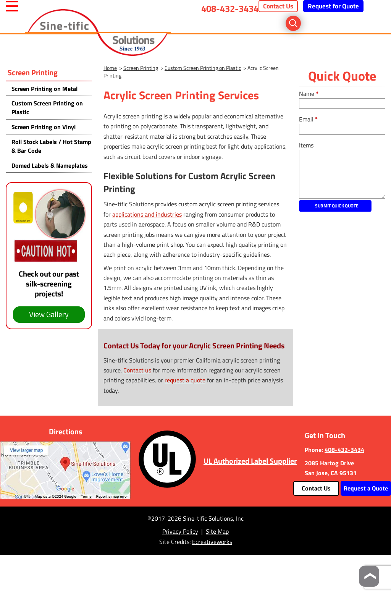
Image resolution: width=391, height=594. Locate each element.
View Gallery (49, 314)
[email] (342, 129)
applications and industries (147, 214)
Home (110, 68)
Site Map (217, 531)
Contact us (137, 370)
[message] (342, 174)
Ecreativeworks (212, 541)
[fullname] (342, 103)
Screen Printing (33, 72)
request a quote (185, 380)
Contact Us (278, 6)
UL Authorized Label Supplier (250, 461)
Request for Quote (333, 6)
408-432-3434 (230, 8)
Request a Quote (366, 488)
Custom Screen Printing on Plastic (203, 68)
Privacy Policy (180, 531)
